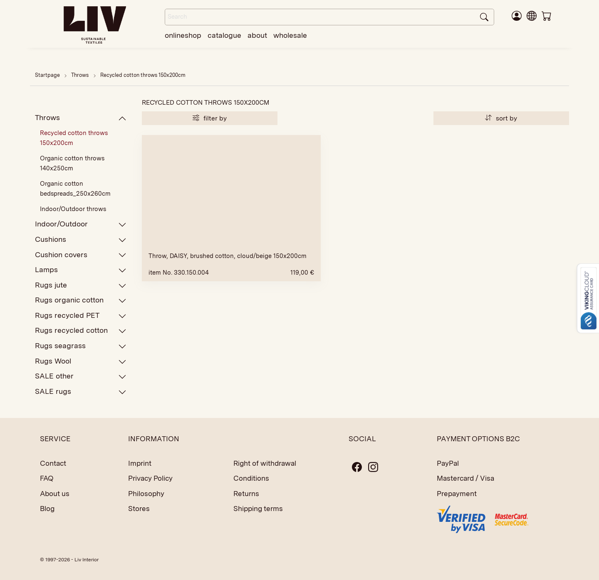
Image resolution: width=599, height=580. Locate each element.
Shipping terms (258, 508)
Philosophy (146, 493)
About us (54, 493)
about (257, 35)
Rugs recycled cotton (80, 330)
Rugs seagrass (80, 346)
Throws (80, 75)
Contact (53, 463)
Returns (246, 493)
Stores (139, 508)
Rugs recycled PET (80, 315)
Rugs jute (80, 285)
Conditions (251, 478)
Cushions (80, 239)
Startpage (47, 75)
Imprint (139, 463)
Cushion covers (80, 255)
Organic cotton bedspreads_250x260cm (75, 188)
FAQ (47, 478)
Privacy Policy (150, 478)
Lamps (80, 270)
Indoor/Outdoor (80, 224)
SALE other (80, 376)
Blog (47, 508)
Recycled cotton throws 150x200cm (143, 75)
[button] (531, 15)
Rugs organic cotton (80, 300)
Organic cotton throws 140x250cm (72, 163)
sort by (501, 118)
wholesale (290, 35)
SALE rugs (80, 391)
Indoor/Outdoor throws (73, 209)
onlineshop (183, 35)
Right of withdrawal (264, 463)
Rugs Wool (80, 361)
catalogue (224, 35)
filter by (210, 118)
